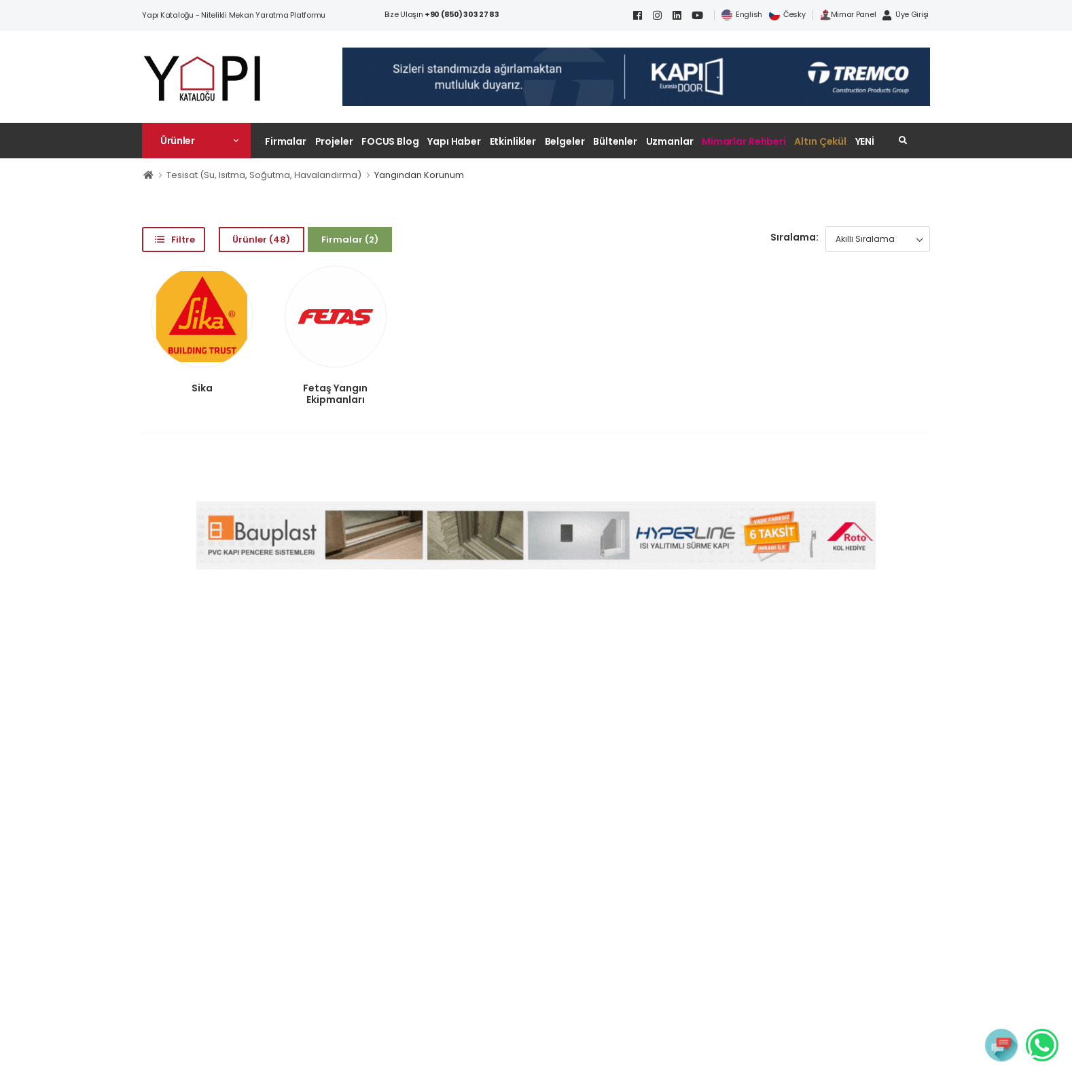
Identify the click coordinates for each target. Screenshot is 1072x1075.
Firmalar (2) (349, 239)
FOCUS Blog (390, 141)
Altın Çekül (820, 141)
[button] (196, 140)
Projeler (334, 141)
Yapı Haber (454, 141)
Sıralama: (794, 237)
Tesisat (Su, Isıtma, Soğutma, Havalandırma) (263, 175)
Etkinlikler (513, 141)
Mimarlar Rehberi (744, 141)
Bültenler (615, 141)
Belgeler (565, 141)
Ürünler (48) (261, 239)
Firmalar (285, 141)
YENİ (865, 141)
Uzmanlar (670, 141)
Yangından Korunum (419, 175)
